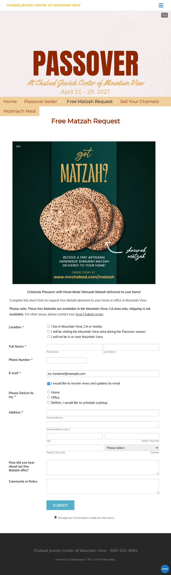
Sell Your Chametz (139, 101)
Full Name (17, 346)
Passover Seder (40, 101)
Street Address (54, 417)
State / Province (150, 440)
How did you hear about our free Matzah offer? (21, 466)
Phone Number (20, 360)
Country (155, 452)
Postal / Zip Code (55, 452)
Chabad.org (76, 559)
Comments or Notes (23, 481)
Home (10, 101)
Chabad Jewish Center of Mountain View (43, 5)
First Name (52, 351)
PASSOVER (85, 63)
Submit (60, 505)
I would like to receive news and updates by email (85, 383)
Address (16, 412)
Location (16, 327)
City (48, 440)
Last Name (109, 351)
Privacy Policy (107, 559)
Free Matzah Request (90, 101)
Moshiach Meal (19, 111)
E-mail (15, 373)
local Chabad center (89, 314)
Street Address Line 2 (58, 429)
